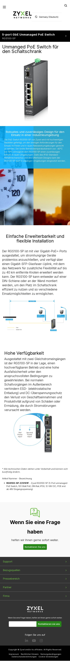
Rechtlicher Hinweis (30, 654)
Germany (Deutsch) (48, 17)
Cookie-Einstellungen (48, 657)
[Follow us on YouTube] (34, 641)
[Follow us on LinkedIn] (26, 641)
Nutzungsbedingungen (51, 654)
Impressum (14, 654)
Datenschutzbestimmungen (24, 657)
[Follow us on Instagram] (41, 641)
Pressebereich (11, 579)
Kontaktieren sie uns (49, 624)
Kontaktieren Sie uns (35, 547)
